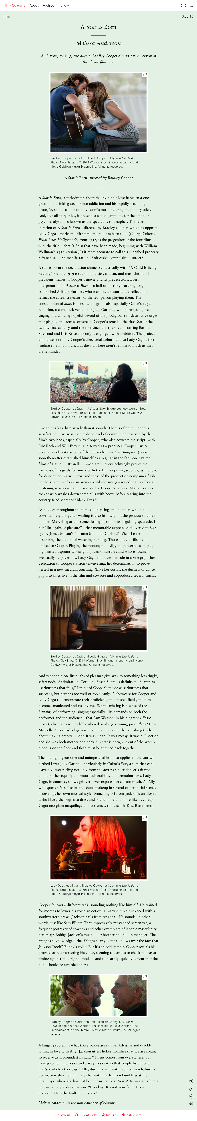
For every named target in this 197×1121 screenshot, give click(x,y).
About (34, 6)
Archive (48, 6)
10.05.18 (186, 17)
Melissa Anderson (52, 1103)
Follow (64, 6)
